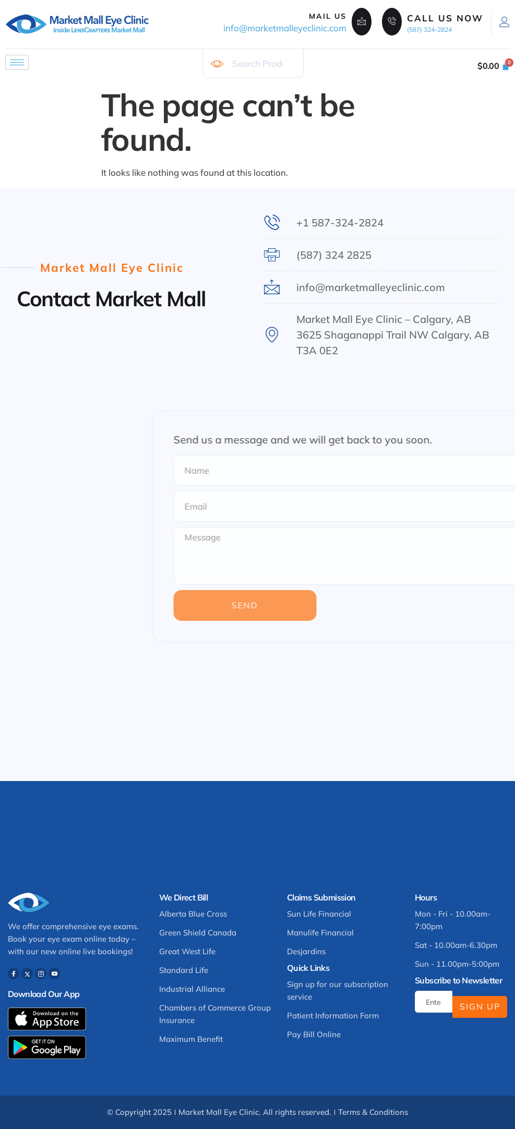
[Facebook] (13, 973)
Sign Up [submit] (480, 1006)
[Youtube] (54, 973)
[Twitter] (27, 973)
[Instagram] (40, 973)
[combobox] (252, 63)
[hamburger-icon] (17, 62)
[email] (433, 1002)
